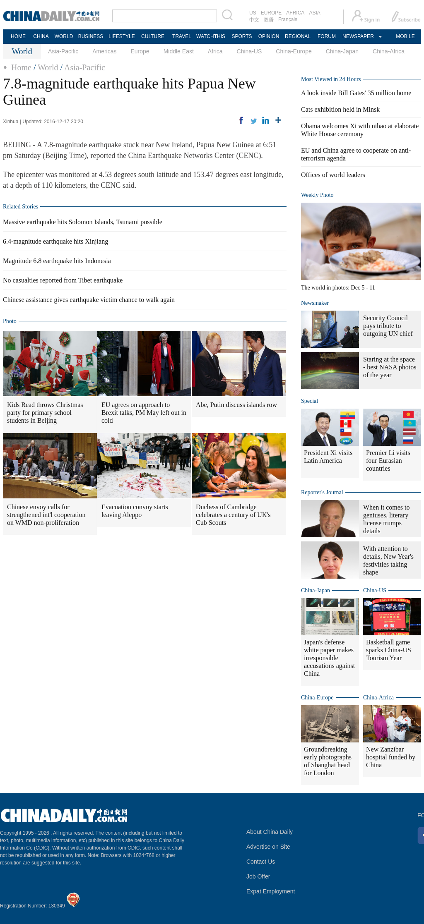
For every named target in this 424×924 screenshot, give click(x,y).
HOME (18, 36)
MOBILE (405, 36)
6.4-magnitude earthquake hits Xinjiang (55, 241)
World (48, 67)
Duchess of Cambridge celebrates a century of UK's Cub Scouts (233, 514)
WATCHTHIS (210, 36)
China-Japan (342, 51)
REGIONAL (298, 36)
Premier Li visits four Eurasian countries (388, 460)
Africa (215, 51)
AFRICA (295, 13)
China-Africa (389, 51)
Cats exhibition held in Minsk (340, 109)
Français (287, 19)
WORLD (64, 36)
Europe (140, 51)
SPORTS (241, 36)
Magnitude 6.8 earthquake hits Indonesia (57, 260)
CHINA (40, 36)
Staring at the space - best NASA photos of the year (389, 367)
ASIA (314, 13)
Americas (104, 51)
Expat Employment (270, 891)
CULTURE (152, 36)
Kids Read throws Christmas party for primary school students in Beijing (45, 412)
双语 (269, 20)
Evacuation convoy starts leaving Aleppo (134, 510)
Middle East (179, 51)
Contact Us (260, 861)
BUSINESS (91, 36)
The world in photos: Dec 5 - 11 (338, 288)
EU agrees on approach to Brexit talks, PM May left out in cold (143, 412)
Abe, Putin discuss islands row (236, 404)
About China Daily (269, 831)
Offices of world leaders (333, 174)
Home (21, 67)
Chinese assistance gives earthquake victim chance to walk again (89, 299)
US (252, 13)
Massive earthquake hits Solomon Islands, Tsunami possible (82, 221)
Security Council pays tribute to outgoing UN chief (388, 325)
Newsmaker (315, 303)
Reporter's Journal (322, 492)
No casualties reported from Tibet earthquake (63, 280)
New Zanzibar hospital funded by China (390, 757)
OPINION (268, 36)
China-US (249, 51)
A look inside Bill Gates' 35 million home (356, 92)
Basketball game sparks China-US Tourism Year (388, 650)
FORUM (327, 36)
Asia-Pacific (63, 51)
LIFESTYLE (121, 36)
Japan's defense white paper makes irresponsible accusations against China (329, 658)
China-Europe (293, 51)
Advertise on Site (268, 846)
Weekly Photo (317, 195)
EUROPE (271, 13)
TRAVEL (181, 36)
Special (309, 401)
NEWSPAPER (357, 36)
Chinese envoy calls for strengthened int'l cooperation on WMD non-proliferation (46, 514)
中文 (254, 20)
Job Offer (258, 876)
